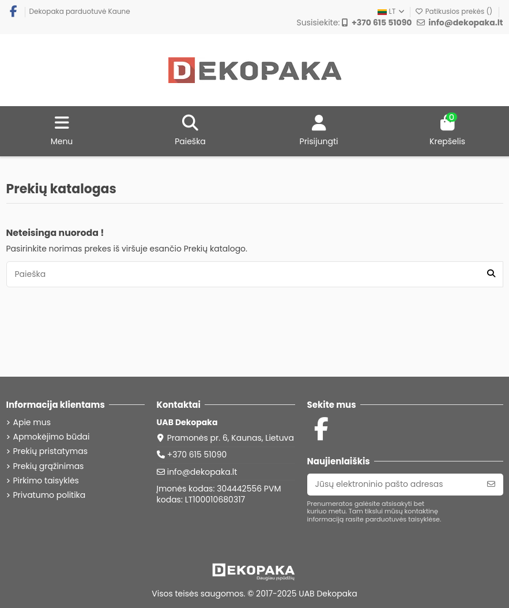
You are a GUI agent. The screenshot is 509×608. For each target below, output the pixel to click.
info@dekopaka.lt (202, 472)
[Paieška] (491, 274)
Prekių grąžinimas (48, 466)
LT (392, 11)
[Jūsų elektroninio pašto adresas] (393, 485)
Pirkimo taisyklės (46, 480)
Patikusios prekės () (454, 11)
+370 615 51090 (197, 454)
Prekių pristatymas (50, 451)
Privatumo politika (49, 495)
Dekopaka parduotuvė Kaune (79, 11)
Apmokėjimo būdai (51, 436)
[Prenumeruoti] (491, 485)
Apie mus (32, 422)
